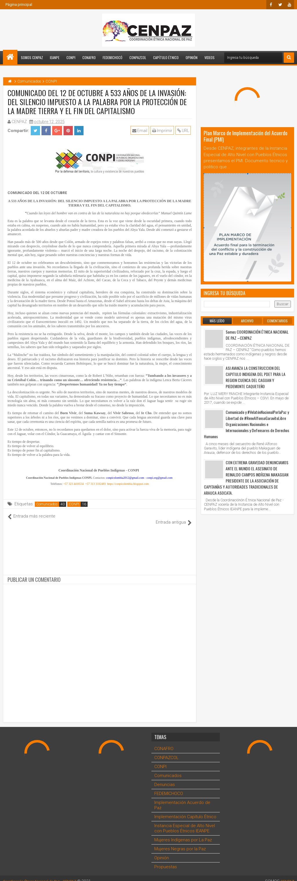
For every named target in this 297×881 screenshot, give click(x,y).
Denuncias (164, 778)
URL (184, 130)
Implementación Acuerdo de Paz (182, 799)
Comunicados (47, 504)
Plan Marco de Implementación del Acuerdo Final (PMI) (245, 136)
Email (140, 130)
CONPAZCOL (137, 57)
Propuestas (165, 860)
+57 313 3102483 (95, 483)
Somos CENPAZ (32, 57)
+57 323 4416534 (73, 483)
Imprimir (163, 130)
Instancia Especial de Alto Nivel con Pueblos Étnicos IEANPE (184, 822)
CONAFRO (89, 57)
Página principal (19, 4)
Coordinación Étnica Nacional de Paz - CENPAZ (46, 875)
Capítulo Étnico (166, 57)
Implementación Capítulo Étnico (185, 810)
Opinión (192, 57)
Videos (209, 57)
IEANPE (54, 57)
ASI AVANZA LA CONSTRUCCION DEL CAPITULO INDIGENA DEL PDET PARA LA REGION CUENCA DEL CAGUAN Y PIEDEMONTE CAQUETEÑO (255, 377)
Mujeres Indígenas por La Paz (183, 833)
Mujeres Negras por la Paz (180, 842)
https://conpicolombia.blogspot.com (128, 483)
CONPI (70, 57)
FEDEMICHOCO (168, 787)
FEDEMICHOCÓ (112, 57)
